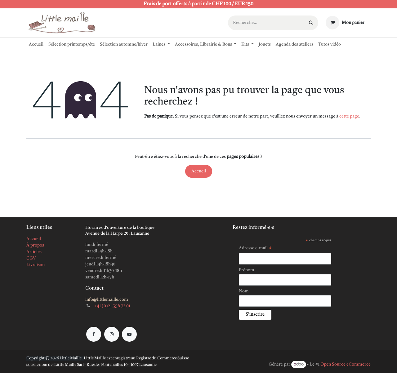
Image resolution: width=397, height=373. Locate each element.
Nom (244, 291)
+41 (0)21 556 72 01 (112, 306)
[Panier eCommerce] (345, 23)
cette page (349, 116)
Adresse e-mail (255, 249)
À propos (35, 245)
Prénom (246, 270)
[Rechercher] (311, 23)
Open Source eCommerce (345, 364)
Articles (34, 252)
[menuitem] (36, 43)
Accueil (198, 171)
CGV (31, 258)
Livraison (35, 265)
